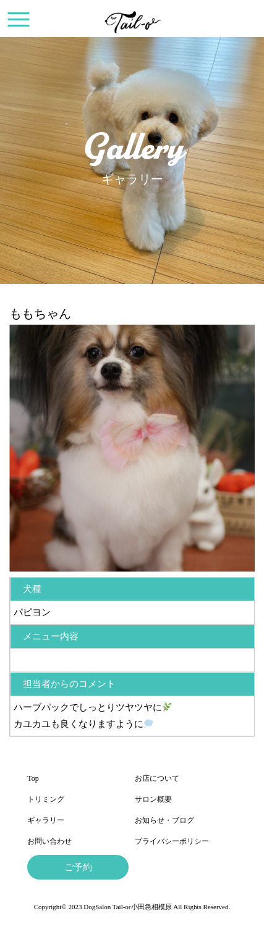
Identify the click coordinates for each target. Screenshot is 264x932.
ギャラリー (45, 820)
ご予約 (78, 867)
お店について (157, 778)
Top (33, 778)
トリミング (45, 799)
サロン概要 (153, 799)
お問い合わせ (49, 841)
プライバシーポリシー (172, 841)
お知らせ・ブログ (164, 820)
